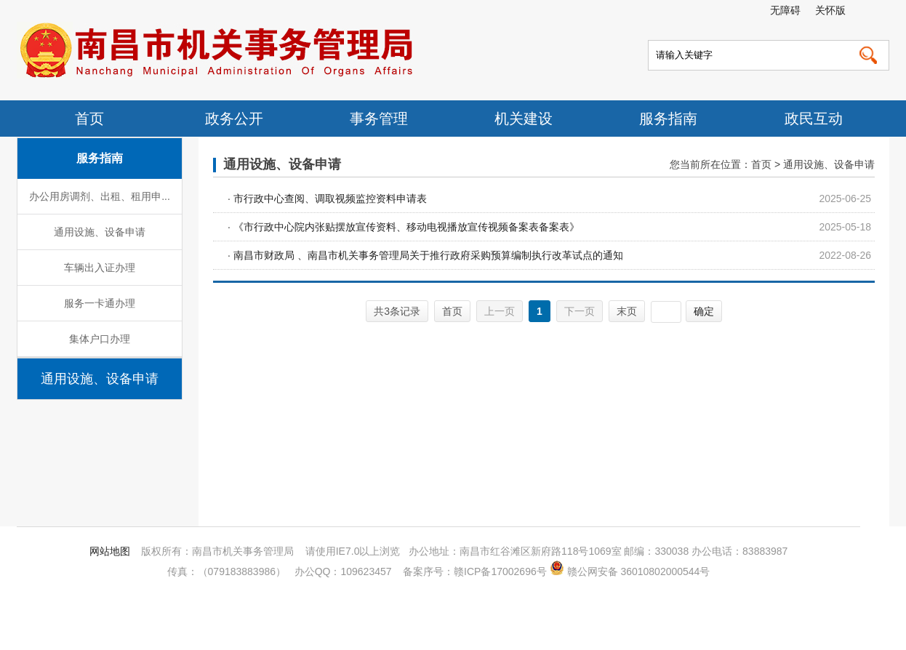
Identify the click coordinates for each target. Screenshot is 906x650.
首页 (89, 119)
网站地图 (109, 551)
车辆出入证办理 (99, 267)
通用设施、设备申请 (99, 232)
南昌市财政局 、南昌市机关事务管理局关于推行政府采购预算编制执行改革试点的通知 (428, 255)
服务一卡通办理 (99, 303)
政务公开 (234, 119)
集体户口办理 (99, 339)
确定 (704, 311)
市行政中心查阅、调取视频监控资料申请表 (330, 198)
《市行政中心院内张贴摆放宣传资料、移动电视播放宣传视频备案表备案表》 (406, 227)
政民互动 (814, 119)
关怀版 (830, 10)
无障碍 (785, 10)
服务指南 (668, 119)
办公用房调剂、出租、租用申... (99, 196)
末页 (627, 311)
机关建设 (523, 119)
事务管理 (379, 119)
